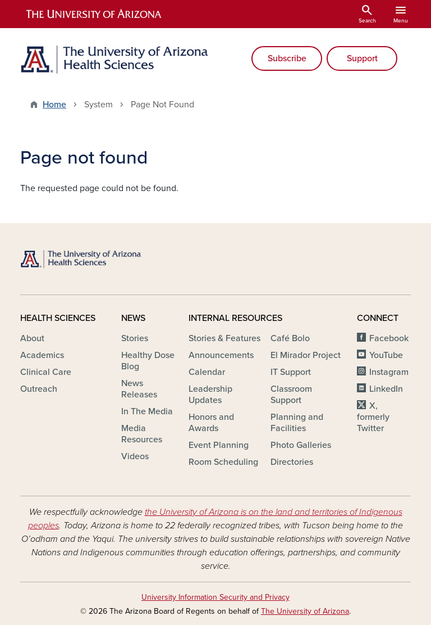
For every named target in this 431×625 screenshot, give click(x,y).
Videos (135, 456)
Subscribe (287, 58)
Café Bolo (290, 338)
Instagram (389, 372)
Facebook (389, 338)
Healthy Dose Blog (148, 361)
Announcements (221, 355)
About (32, 338)
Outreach (38, 389)
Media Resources (141, 434)
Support (362, 58)
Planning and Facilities (296, 422)
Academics (42, 355)
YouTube (386, 355)
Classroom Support (291, 394)
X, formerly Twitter (373, 417)
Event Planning (219, 445)
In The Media (147, 411)
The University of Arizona (305, 611)
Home (54, 104)
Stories (134, 338)
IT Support (290, 372)
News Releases (139, 389)
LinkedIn (386, 389)
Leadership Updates (210, 394)
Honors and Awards (211, 422)
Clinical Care (45, 372)
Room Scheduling (223, 462)
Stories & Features (224, 338)
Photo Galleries (300, 445)
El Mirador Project (305, 355)
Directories (291, 462)
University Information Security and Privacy (215, 597)
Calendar (207, 372)
